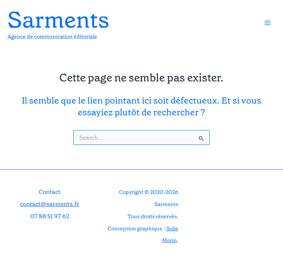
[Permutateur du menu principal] (267, 23)
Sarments (58, 20)
